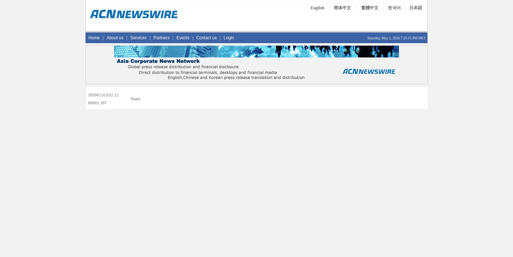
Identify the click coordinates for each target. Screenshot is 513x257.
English (318, 7)
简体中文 (342, 7)
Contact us (206, 37)
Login (229, 37)
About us (115, 37)
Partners (162, 37)
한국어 (394, 7)
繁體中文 (369, 7)
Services (138, 37)
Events (183, 37)
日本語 (415, 7)
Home (94, 37)
